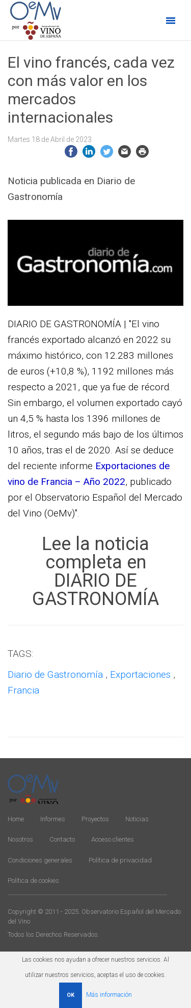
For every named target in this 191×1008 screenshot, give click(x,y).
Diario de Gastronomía (55, 674)
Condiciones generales (40, 860)
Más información (109, 994)
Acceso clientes (112, 839)
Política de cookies (33, 880)
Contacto (62, 839)
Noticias (137, 819)
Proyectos (95, 819)
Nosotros (20, 839)
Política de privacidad (120, 860)
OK (70, 995)
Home (16, 819)
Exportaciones (140, 674)
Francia (23, 690)
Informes (52, 819)
